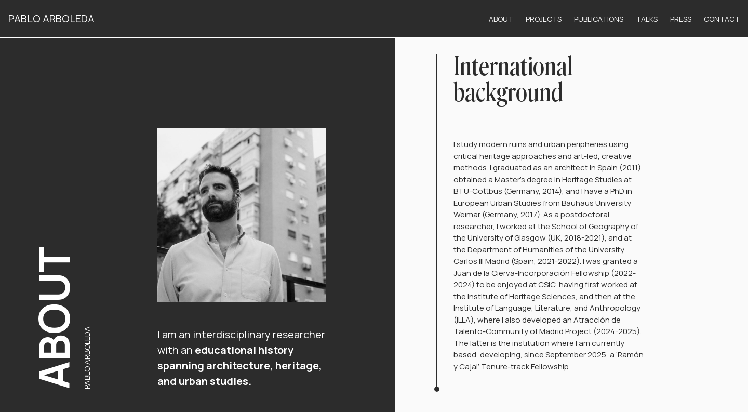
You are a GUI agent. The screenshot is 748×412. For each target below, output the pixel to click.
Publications (598, 19)
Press (680, 19)
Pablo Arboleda (51, 18)
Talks (647, 19)
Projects (544, 19)
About (501, 19)
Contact (722, 19)
